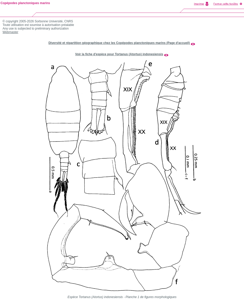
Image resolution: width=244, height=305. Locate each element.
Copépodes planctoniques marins (25, 3)
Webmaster (10, 32)
